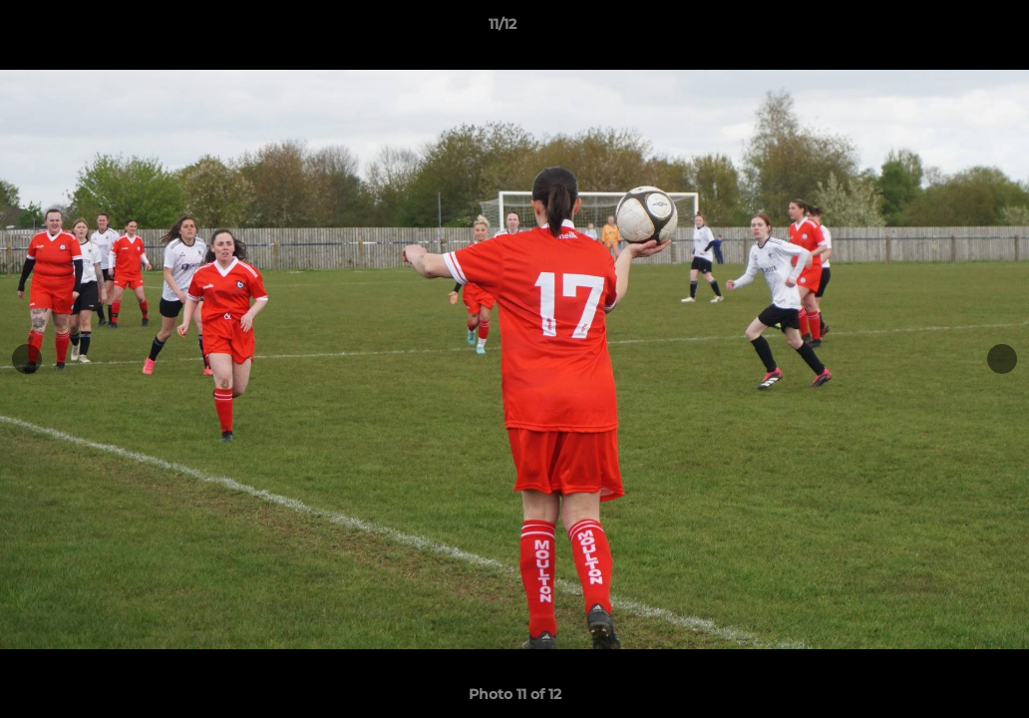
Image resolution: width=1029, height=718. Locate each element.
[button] (945, 29)
